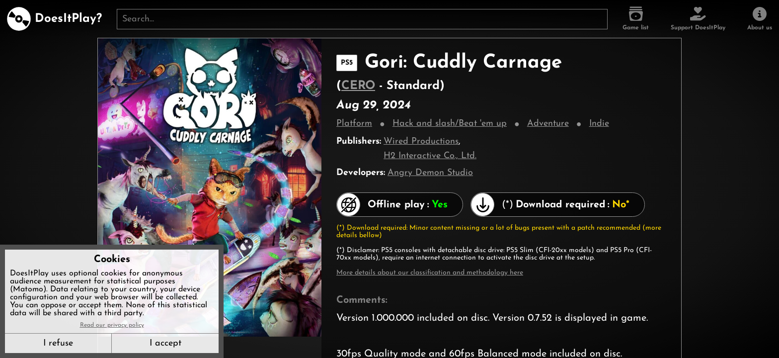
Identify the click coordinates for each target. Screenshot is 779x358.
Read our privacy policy (112, 325)
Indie (599, 123)
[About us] (759, 19)
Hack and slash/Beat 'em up (449, 123)
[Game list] (636, 19)
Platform (354, 123)
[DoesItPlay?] (54, 19)
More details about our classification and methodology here (429, 272)
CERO (358, 86)
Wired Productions (421, 141)
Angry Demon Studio (430, 173)
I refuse (58, 343)
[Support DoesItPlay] (698, 19)
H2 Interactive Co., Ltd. (430, 156)
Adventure (548, 123)
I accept (165, 343)
